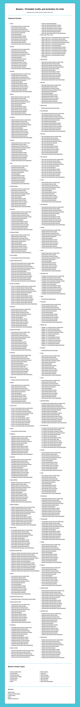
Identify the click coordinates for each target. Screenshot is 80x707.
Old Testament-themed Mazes (49, 215)
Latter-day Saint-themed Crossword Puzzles (21, 653)
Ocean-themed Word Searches (49, 200)
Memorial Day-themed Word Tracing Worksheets (53, 79)
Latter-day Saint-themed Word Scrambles (51, 30)
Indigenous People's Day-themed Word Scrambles (23, 567)
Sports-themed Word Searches (49, 396)
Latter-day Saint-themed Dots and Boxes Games (22, 655)
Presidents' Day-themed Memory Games (51, 285)
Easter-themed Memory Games (18, 198)
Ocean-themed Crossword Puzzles (50, 185)
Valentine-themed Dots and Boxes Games (52, 618)
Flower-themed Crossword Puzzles (19, 388)
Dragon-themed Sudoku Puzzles (19, 343)
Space (42, 353)
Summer (43, 449)
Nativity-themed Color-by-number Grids (20, 234)
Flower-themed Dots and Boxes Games (20, 390)
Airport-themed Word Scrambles (18, 40)
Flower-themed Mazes (16, 393)
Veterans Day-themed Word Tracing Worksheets (53, 657)
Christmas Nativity (14, 232)
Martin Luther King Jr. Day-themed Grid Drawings (53, 43)
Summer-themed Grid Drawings (49, 459)
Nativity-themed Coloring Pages (18, 236)
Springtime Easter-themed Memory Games (52, 413)
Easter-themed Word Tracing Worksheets (21, 206)
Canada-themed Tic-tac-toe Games (19, 155)
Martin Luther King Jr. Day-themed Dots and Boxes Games (55, 42)
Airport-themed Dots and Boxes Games (20, 31)
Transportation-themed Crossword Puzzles (52, 524)
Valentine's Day (44, 611)
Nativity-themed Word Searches (18, 250)
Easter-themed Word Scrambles (18, 203)
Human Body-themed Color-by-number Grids (21, 530)
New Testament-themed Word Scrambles (51, 127)
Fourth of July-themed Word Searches (20, 424)
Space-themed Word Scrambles (49, 371)
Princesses (43, 301)
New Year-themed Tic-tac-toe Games (50, 149)
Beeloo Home (11, 692)
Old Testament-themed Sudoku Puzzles (51, 218)
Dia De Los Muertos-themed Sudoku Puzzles (21, 297)
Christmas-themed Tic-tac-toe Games (20, 224)
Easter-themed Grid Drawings (18, 195)
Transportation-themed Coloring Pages (51, 523)
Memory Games (44, 671)
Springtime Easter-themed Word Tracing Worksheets (54, 422)
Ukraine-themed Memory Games (49, 554)
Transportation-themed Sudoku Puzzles (51, 532)
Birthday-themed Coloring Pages (19, 484)
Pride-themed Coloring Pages (49, 299)
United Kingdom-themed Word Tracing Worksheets (54, 608)
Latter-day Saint (14, 647)
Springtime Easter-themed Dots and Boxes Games (54, 408)
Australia (12, 71)
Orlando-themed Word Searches (49, 246)
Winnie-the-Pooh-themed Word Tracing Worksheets (23, 280)
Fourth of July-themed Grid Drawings (20, 414)
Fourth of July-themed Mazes (18, 416)
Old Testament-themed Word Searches (51, 223)
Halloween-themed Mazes (17, 444)
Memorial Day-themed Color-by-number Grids (52, 62)
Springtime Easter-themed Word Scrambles (52, 419)
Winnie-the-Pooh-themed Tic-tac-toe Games (21, 276)
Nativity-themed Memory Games (18, 244)
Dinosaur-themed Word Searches (19, 325)
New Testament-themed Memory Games (51, 123)
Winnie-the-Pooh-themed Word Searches (21, 279)
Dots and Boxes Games (15, 676)
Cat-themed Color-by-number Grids (19, 165)
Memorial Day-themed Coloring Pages (51, 63)
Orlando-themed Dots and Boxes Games (51, 234)
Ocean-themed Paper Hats (48, 193)
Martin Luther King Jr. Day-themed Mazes (51, 45)
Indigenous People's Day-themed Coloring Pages (22, 554)
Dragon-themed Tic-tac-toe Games (19, 345)
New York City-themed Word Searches (51, 175)
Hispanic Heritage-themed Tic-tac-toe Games (22, 520)
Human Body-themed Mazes (18, 538)
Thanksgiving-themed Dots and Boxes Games (52, 503)
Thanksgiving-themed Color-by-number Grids (52, 498)
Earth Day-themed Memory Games (19, 364)
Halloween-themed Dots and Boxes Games (21, 441)
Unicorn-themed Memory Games (49, 577)
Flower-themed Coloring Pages (18, 386)
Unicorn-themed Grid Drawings (49, 574)
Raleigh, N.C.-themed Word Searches (51, 343)
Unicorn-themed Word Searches (49, 583)
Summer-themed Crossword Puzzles (50, 455)
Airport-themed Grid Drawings (18, 32)
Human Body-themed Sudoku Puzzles (20, 541)
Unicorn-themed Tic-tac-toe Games (50, 580)
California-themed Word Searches (19, 135)
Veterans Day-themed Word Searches (51, 655)
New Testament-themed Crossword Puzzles (52, 116)
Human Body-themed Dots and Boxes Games (22, 535)
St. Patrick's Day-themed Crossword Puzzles (52, 431)
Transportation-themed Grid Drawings (50, 528)
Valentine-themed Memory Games (50, 624)
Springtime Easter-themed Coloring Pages (52, 405)
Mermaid (43, 82)
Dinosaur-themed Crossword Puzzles (20, 312)
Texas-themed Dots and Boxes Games (51, 480)
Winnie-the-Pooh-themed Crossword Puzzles (21, 266)
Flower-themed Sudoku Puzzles (18, 396)
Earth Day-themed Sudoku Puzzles (19, 368)
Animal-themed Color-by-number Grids (20, 49)
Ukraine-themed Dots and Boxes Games (51, 549)
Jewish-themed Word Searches (18, 620)
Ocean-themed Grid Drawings (49, 188)
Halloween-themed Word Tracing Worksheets (22, 454)
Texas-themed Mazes (47, 483)
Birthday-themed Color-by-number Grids (20, 482)
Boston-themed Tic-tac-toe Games (19, 109)
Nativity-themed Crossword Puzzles (19, 238)
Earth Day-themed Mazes (17, 363)
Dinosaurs (12, 306)
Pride (42, 296)
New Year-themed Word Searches (50, 152)
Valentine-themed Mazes (47, 623)
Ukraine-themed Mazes (47, 552)
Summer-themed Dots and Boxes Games (51, 457)
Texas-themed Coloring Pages (49, 477)
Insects (12, 573)
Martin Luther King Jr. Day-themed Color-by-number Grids (55, 37)
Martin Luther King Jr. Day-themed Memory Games (54, 47)
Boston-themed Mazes (16, 104)
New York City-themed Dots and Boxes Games (53, 164)
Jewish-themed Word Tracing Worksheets (21, 622)
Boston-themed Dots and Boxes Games (20, 101)
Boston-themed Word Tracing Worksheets (21, 114)
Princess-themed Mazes (47, 312)
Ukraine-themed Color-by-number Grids (51, 544)
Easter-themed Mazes (16, 196)
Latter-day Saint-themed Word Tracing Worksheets (54, 33)
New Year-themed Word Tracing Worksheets (52, 154)
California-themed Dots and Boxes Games (21, 124)
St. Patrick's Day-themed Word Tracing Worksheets (54, 447)
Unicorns (43, 565)
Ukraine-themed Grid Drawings (49, 551)
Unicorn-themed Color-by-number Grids (51, 567)
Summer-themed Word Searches (49, 468)
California (12, 117)
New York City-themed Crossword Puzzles (52, 162)
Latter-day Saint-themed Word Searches (51, 31)
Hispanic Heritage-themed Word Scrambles (21, 521)
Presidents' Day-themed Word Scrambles (51, 290)
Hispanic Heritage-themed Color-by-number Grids (23, 507)
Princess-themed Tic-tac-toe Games (50, 317)
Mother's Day (44, 105)
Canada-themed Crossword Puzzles (19, 146)
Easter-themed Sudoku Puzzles (18, 200)
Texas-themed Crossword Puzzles (50, 478)
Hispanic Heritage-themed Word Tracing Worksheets (23, 524)
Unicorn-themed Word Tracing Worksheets (52, 585)
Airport (11, 23)
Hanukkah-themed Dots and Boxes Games (21, 464)
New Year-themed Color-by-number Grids (51, 136)
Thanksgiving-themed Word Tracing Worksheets (53, 516)
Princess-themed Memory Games (50, 314)
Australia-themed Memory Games (19, 83)
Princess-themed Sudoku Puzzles (50, 315)
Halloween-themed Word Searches (19, 452)
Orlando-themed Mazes (47, 238)
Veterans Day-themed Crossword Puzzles (51, 643)
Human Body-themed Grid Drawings (19, 536)
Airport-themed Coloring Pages (18, 27)
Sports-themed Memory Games (49, 390)
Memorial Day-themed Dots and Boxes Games (53, 66)
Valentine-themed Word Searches (50, 632)
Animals (12, 46)
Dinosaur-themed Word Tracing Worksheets (21, 326)
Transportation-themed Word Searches (51, 537)
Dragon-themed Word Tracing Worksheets (21, 349)
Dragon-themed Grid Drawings (18, 338)
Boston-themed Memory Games (18, 106)
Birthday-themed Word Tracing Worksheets (21, 501)
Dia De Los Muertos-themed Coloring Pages (21, 287)
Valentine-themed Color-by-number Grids (51, 613)
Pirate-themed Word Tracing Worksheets (51, 270)
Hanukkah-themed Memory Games (19, 469)
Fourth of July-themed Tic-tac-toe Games (21, 421)
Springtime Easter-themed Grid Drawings (51, 409)
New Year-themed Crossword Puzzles (51, 139)
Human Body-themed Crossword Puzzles (21, 533)
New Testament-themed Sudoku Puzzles (51, 124)
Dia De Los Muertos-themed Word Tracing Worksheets (24, 303)
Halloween (12, 433)
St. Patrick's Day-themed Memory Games (51, 437)
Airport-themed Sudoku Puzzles (18, 37)
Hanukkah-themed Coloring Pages (19, 461)
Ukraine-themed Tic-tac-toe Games (50, 557)
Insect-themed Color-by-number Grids (20, 576)
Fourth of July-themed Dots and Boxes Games (22, 413)
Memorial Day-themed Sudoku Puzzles (51, 73)
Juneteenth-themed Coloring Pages (19, 629)
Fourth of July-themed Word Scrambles (20, 422)
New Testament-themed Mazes (49, 121)
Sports (42, 377)
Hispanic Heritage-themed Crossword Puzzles (22, 510)
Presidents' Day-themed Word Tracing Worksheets (54, 293)
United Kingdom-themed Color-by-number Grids (53, 590)
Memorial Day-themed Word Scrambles (51, 76)
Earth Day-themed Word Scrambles (19, 371)
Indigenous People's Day (16, 550)
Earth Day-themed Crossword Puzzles (20, 358)
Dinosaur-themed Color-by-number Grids (21, 309)
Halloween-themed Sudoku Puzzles (19, 447)
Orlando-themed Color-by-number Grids (51, 230)
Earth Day (12, 352)
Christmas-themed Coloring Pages (19, 213)
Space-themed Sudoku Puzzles (49, 368)
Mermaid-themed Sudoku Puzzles (50, 96)
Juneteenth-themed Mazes (17, 635)
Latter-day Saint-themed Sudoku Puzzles (51, 26)
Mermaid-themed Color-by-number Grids (51, 85)
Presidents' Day (44, 273)
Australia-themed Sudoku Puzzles (19, 85)
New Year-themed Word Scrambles (50, 150)
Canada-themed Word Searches (18, 158)
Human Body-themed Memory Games (20, 539)
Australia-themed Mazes (17, 81)
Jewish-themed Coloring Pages (18, 606)
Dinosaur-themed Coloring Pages (19, 310)
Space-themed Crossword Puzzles (50, 359)
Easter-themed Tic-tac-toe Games (19, 201)
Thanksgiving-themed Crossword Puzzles (51, 501)
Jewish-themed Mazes (16, 612)
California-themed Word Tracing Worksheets (21, 137)
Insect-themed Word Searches (18, 592)
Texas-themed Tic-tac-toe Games (49, 488)
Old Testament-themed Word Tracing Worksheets (53, 224)
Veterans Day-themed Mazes (48, 647)
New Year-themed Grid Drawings (49, 142)
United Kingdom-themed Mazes (49, 598)
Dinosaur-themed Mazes (17, 317)
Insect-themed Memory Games (18, 585)
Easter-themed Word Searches (18, 204)
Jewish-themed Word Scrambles (19, 619)
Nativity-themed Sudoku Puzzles (19, 246)
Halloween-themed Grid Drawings (19, 443)
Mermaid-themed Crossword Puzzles (50, 88)
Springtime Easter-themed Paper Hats (51, 414)
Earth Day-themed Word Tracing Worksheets (21, 374)
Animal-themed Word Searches (18, 66)
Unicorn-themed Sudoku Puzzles (49, 578)
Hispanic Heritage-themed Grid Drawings (21, 513)
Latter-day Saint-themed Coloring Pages (20, 652)
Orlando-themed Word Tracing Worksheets (52, 247)
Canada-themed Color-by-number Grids (20, 142)
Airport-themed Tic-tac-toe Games (19, 39)
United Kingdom (44, 588)
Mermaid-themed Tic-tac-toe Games (50, 97)
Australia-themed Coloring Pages (19, 75)
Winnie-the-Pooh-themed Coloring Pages (21, 264)
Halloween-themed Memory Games (19, 446)
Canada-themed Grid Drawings (18, 149)
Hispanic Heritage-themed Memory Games (21, 516)
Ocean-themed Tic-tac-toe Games (50, 196)
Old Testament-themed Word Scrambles (51, 221)
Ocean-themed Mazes (47, 190)
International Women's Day (16, 596)
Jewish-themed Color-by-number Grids (20, 604)
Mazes (11, 681)
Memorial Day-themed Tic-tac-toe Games (51, 74)
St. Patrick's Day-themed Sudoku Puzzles (51, 440)
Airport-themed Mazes (16, 34)
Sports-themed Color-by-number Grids (51, 380)
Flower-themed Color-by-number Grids (20, 385)
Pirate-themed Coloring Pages (49, 254)
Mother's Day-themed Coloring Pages (50, 108)
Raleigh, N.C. (44, 324)
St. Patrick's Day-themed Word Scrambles (52, 444)
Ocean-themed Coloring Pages (49, 184)
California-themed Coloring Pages (19, 121)
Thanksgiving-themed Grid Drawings (50, 505)
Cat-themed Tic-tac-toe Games (18, 178)
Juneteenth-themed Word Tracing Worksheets (22, 645)
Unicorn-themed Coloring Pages (49, 569)
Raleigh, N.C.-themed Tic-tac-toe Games (51, 340)
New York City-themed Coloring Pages (51, 161)
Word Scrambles (44, 678)
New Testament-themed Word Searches (51, 129)
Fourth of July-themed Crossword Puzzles (21, 411)
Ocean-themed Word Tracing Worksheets (51, 201)
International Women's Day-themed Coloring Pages (23, 599)
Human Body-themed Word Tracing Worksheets (22, 547)
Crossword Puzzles (14, 675)
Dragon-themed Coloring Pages (18, 333)
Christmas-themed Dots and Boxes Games (21, 216)
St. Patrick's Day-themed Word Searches (51, 445)
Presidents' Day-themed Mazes (49, 284)
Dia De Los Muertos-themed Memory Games (21, 295)
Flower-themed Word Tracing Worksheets (21, 402)
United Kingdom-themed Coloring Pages (51, 592)
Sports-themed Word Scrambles (49, 394)
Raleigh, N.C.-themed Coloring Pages (51, 329)
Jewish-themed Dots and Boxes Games (20, 609)
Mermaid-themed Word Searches (49, 101)
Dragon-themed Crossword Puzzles (19, 335)
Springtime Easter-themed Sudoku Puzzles (52, 416)
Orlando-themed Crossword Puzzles (50, 233)
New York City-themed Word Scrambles (51, 173)
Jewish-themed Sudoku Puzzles (18, 615)
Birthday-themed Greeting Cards (19, 489)
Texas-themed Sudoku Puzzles (49, 486)
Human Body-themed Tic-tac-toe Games (20, 543)
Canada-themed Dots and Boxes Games (20, 147)
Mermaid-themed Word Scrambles (50, 99)
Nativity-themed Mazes (16, 242)
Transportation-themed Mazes (49, 529)
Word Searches (44, 679)
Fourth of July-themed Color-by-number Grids (22, 408)
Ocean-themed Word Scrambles (49, 198)
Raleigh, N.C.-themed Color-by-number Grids (52, 327)
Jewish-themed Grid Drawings (18, 611)
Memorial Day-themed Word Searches (51, 78)
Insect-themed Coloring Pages (18, 577)
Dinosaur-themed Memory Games (19, 318)
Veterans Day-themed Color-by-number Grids (52, 639)
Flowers (12, 382)
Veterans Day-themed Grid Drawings (50, 646)
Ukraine (42, 542)
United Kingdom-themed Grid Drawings (51, 597)
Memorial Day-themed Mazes (49, 70)
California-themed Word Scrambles (19, 134)
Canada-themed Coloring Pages (18, 144)
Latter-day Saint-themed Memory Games (51, 25)
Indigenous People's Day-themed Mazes (20, 561)
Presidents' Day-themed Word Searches (51, 292)
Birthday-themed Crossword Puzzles (19, 485)
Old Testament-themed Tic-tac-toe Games (51, 219)
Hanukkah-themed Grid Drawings (19, 466)
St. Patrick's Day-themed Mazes (49, 436)
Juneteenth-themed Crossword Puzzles (20, 630)
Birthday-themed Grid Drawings (18, 490)
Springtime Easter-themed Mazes (49, 411)
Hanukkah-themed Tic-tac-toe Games (20, 472)
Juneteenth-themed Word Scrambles (20, 642)
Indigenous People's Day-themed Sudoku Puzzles (23, 564)
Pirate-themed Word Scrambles (49, 267)
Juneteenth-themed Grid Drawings (19, 634)
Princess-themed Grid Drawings (49, 310)
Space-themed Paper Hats (48, 367)
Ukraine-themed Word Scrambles (49, 559)
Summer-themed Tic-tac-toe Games (50, 465)
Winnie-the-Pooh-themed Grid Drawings (20, 269)
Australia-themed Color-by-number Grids (20, 73)
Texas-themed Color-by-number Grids (51, 475)
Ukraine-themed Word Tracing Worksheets (52, 562)
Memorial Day (44, 59)
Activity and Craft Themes (14, 693)
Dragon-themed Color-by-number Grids (20, 332)
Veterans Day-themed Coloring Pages (51, 641)
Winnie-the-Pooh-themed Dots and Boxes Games (23, 268)
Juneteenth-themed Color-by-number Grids (21, 627)
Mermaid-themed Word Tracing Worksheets (52, 102)
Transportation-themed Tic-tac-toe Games (51, 534)
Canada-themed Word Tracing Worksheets (21, 160)
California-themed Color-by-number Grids (21, 119)
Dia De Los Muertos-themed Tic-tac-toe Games (22, 299)
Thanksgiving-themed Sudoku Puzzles (51, 509)
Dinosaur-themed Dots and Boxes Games (21, 314)
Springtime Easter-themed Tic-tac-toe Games (52, 417)
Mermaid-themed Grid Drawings (49, 91)
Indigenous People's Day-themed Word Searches (23, 569)
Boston (11, 94)
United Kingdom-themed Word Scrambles (51, 605)
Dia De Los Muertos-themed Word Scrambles (22, 300)
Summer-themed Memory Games (49, 462)
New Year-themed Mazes (48, 144)
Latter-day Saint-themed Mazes (49, 23)
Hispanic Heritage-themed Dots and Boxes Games (23, 512)
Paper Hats (43, 673)
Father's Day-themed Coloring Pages (20, 379)
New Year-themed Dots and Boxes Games (52, 141)
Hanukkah (12, 456)
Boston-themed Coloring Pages (18, 98)
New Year (43, 133)
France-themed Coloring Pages (18, 431)
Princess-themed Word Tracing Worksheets (52, 322)
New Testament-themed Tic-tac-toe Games (52, 126)
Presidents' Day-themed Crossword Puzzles (52, 279)
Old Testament (44, 204)
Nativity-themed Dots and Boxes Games (20, 239)
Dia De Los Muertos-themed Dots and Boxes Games (23, 291)
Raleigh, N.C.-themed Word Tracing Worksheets (53, 345)
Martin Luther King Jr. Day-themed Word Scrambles (54, 51)
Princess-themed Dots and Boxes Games (51, 309)
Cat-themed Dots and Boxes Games (19, 170)
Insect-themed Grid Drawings (18, 582)
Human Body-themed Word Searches (20, 546)
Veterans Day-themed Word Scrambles (51, 654)
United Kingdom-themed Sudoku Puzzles (51, 601)
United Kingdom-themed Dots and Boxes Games (53, 595)
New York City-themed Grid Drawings (50, 165)
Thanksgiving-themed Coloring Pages (50, 500)
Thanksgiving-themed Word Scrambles (51, 513)
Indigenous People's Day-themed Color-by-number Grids (24, 553)
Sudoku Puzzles (44, 675)
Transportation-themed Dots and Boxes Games (53, 526)
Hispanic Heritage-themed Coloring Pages (21, 508)
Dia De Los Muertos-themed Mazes (19, 294)
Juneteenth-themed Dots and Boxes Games (21, 632)
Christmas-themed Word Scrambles (19, 226)
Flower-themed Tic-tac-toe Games (19, 398)
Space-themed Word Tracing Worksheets (51, 375)
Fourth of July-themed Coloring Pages (20, 409)
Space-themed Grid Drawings (49, 362)
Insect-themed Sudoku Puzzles (18, 587)
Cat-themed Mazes (15, 173)
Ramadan (43, 347)
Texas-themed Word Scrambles (49, 490)
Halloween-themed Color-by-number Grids (21, 436)
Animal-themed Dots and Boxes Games (20, 54)
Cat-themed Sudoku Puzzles (18, 177)
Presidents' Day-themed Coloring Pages (51, 277)
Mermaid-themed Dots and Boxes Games (51, 89)
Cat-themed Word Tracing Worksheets (20, 183)
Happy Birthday (13, 479)
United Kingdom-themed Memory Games (51, 600)
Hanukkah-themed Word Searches (19, 475)
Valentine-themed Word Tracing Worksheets (52, 634)
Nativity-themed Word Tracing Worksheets (21, 252)
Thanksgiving (44, 495)
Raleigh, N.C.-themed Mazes (48, 335)
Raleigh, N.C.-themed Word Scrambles (51, 341)
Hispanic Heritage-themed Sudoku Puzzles (21, 518)
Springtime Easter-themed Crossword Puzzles (52, 406)
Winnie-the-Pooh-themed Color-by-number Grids (22, 263)
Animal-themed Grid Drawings (18, 55)
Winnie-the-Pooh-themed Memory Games (21, 272)
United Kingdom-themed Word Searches (51, 606)
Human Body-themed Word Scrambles (20, 544)
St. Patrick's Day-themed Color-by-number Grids (53, 428)
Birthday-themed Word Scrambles (19, 498)
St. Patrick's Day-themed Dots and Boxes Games (53, 432)
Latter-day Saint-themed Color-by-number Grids (22, 650)
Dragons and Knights (15, 329)
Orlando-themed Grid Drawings (49, 236)
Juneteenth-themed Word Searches (19, 643)
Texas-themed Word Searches (49, 491)
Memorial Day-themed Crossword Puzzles (52, 65)
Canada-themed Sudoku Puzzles (19, 154)
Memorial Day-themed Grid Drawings (50, 68)
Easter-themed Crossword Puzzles (19, 192)
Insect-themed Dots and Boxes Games (20, 581)
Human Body (13, 527)
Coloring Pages (13, 673)
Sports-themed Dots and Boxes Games (51, 385)
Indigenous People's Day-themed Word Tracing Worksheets (25, 570)
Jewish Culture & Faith (15, 601)
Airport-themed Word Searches (18, 42)
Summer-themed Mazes (47, 460)
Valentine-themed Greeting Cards (49, 620)
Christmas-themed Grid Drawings (19, 218)
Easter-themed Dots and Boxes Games (20, 193)
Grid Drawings (13, 679)
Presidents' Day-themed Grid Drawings (51, 282)
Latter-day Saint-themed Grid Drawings (20, 657)
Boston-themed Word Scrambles (19, 111)
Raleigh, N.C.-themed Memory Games (51, 337)
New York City (44, 156)
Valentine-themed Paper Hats (49, 626)
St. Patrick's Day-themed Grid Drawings (51, 434)
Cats (11, 163)
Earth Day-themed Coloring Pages (19, 356)
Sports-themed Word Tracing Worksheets (51, 398)
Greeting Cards (13, 678)
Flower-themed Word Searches (18, 401)
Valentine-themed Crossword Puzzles (50, 616)
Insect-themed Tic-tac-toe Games (19, 589)
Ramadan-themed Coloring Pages (50, 350)
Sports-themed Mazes (47, 388)
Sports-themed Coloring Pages (49, 382)
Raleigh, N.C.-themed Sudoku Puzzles (51, 338)
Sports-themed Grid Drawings (49, 386)
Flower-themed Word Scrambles (18, 399)
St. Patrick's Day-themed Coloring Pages (51, 429)
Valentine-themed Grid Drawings (49, 621)
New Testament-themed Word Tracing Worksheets (53, 131)
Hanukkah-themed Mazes (17, 467)
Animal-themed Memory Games (18, 58)
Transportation (44, 519)
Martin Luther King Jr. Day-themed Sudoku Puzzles (54, 48)
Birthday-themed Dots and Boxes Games (21, 487)
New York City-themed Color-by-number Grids (52, 159)
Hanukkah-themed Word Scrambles (19, 474)
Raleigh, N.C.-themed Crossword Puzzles (51, 330)
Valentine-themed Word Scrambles (50, 631)
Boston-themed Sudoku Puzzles (18, 108)
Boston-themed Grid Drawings (18, 103)
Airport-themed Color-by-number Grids (20, 26)
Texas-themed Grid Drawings (48, 482)
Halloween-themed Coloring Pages (19, 438)
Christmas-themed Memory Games (19, 221)
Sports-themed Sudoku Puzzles (49, 391)
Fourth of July (13, 405)
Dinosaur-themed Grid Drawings (18, 315)
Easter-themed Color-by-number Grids (20, 188)
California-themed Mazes (17, 127)
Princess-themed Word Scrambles (50, 318)
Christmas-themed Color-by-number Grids (21, 211)
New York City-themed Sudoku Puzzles (51, 170)
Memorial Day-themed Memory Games (51, 71)
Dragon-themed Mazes (16, 340)
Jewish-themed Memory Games (18, 614)
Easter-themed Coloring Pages (18, 190)
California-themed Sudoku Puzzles (19, 131)
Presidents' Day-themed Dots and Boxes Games (53, 280)
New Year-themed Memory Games (50, 146)
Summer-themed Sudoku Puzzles (50, 463)
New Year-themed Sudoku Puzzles (50, 147)
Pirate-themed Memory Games (49, 262)
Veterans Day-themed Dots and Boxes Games (53, 644)
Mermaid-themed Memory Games (50, 94)
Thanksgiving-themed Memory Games (51, 508)
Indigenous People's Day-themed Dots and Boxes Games (24, 558)
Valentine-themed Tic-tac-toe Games (50, 629)
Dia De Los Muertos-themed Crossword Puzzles (22, 289)
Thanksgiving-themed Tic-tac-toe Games (51, 511)
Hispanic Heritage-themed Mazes (19, 515)
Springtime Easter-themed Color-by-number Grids (53, 403)
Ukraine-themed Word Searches (49, 560)
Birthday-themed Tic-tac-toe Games (19, 497)
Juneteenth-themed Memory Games (19, 637)
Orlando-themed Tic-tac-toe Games (50, 242)
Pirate (42, 250)
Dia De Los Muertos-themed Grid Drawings (21, 292)
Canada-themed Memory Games (19, 152)
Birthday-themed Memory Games (19, 493)
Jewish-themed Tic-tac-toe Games (19, 617)
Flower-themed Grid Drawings (18, 391)
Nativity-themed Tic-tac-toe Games (19, 247)
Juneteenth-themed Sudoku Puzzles (19, 638)
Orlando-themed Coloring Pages (49, 231)
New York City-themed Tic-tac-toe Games (51, 172)
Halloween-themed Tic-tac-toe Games (20, 449)
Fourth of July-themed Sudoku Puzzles (20, 419)
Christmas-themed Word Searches (19, 227)
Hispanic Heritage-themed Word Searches (21, 523)
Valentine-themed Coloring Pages (50, 615)
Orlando (42, 227)
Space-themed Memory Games (49, 365)
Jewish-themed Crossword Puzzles (19, 607)
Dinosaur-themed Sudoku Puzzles (19, 320)
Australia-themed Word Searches (19, 89)
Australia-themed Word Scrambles (19, 88)
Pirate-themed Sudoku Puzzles (49, 264)
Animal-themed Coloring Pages (18, 50)
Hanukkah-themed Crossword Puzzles (20, 462)
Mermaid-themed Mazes (47, 93)
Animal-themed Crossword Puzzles (19, 52)
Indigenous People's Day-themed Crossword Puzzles (23, 556)
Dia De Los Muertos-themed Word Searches (21, 302)
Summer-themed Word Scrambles (50, 467)
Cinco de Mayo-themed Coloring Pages (20, 257)
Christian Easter (14, 186)
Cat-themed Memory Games (18, 175)
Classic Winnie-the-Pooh (16, 260)
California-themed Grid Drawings (19, 126)
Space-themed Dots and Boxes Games (51, 360)
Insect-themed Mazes (16, 584)
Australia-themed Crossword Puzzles (20, 77)
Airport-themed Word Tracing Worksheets (21, 43)
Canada (12, 140)
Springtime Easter (45, 400)
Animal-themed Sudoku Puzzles (18, 62)
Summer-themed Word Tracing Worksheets (52, 470)
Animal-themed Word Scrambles (19, 65)
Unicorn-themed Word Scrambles (49, 582)
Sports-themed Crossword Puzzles (50, 383)
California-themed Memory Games (19, 129)
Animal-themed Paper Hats (17, 60)
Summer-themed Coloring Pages (49, 454)
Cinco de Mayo (13, 255)
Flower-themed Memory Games (18, 394)
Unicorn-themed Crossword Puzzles (50, 570)
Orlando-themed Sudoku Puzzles (49, 241)
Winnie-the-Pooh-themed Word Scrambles (21, 277)
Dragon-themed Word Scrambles (19, 346)
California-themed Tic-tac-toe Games (20, 132)
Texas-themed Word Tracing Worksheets (51, 493)
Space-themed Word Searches (49, 373)
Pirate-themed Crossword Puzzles (50, 256)
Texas (42, 472)
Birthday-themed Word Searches (19, 500)
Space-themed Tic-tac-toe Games (50, 370)
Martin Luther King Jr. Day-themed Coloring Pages (54, 39)
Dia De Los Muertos (15, 283)
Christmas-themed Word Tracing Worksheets (21, 229)
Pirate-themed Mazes (47, 261)
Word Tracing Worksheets (47, 681)
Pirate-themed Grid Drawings (48, 259)
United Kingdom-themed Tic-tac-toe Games (52, 603)
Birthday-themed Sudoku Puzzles (19, 495)
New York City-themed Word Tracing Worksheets (53, 177)
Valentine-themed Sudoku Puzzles (50, 628)
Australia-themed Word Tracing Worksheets (21, 91)
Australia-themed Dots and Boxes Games (21, 78)
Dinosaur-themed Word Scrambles (19, 323)
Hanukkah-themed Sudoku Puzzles (19, 470)
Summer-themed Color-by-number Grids (51, 452)
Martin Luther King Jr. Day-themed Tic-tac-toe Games (54, 50)
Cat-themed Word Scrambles (18, 180)
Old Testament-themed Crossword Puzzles (52, 210)
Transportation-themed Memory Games (51, 531)
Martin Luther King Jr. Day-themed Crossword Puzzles (54, 40)
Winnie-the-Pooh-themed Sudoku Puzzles (21, 274)
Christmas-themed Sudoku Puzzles (19, 223)
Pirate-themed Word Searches (49, 269)
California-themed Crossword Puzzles (20, 123)
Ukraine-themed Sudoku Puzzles (49, 555)
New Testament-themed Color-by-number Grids (53, 113)
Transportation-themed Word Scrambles (51, 536)
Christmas (12, 209)
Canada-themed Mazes (16, 150)
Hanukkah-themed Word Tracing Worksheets (21, 477)
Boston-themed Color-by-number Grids (20, 96)
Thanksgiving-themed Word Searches (50, 514)
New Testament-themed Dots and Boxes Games (53, 118)
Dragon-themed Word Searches (18, 348)
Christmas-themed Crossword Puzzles (20, 215)
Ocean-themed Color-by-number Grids (51, 182)
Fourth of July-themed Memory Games (20, 417)
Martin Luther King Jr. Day (47, 34)
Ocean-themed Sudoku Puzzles (49, 195)
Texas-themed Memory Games (49, 485)
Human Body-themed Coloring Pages (20, 531)
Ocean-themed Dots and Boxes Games (51, 187)
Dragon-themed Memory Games (18, 341)
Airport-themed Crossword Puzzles (19, 29)
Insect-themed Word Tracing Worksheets (20, 593)
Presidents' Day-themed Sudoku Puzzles (51, 287)
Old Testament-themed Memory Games (51, 216)
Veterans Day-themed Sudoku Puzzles (51, 651)
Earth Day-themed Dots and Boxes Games (21, 360)
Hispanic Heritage (14, 504)
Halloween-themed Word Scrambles (19, 451)
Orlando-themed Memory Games (49, 239)
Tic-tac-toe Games (45, 676)
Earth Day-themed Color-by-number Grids (21, 355)
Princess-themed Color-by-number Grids (51, 304)
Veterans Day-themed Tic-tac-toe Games (51, 652)
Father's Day (13, 377)
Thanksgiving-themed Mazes (48, 506)
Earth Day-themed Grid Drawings (19, 361)
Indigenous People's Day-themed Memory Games (23, 562)
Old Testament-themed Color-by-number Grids (53, 207)
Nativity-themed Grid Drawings (18, 241)
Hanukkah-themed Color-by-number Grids (21, 459)
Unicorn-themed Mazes (47, 575)
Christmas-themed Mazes (17, 219)
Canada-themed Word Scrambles (19, 157)
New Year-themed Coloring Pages (50, 138)
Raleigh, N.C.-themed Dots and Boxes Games (52, 332)
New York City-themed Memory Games (51, 169)
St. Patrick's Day (44, 425)
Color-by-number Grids (15, 671)
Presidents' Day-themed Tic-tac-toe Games (52, 288)
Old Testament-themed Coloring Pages (51, 208)
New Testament (44, 110)
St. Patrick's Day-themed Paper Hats (50, 439)
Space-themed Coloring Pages (49, 357)
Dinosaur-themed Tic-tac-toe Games (19, 322)
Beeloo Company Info (13, 698)
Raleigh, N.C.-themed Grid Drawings (50, 333)
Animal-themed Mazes (16, 57)
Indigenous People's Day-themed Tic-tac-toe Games (23, 566)
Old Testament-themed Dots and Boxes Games (53, 211)
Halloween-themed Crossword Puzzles (20, 439)
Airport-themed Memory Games (18, 35)
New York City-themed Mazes (49, 167)
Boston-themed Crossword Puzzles (19, 100)
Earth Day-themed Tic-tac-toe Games (20, 369)
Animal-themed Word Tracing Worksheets (21, 68)
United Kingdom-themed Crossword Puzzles (52, 593)
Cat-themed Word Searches (17, 181)
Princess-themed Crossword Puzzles (50, 307)
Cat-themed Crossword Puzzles (18, 169)
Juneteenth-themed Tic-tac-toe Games (20, 640)
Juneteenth (12, 624)
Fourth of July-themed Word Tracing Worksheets (22, 425)
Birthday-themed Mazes (16, 492)
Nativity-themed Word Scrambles (19, 249)
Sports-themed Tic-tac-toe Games (50, 393)
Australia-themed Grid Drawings (18, 80)
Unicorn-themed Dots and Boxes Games (51, 572)
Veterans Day (44, 637)
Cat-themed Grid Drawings (17, 172)
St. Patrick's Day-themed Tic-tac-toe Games (52, 442)
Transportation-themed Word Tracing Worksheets (53, 539)
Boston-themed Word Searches (18, 112)
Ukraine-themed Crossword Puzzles (50, 547)
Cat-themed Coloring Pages (17, 167)
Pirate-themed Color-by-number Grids (51, 253)
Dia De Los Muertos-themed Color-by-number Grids (23, 286)
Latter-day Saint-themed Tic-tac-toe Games (52, 28)
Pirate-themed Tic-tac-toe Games (49, 265)
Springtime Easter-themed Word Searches (52, 421)
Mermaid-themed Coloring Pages (49, 86)
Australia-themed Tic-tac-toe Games (19, 86)
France (11, 428)
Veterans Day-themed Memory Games (51, 649)
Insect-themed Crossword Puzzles (19, 579)
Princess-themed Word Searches (49, 320)
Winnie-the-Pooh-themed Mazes (18, 271)
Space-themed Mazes (47, 363)
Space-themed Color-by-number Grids (51, 355)
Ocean (42, 179)
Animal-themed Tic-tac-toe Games (19, 63)
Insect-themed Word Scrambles (18, 590)
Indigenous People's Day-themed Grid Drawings (22, 559)
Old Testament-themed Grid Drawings (50, 213)
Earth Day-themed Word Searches (19, 372)
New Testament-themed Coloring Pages (51, 115)
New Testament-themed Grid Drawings (51, 119)
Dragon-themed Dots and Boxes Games (20, 337)
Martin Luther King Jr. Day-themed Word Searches (54, 53)
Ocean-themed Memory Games (49, 192)
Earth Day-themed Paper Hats (18, 366)
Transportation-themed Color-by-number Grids (53, 521)
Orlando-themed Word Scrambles (50, 244)
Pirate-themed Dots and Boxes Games (51, 257)
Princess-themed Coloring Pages (49, 306)
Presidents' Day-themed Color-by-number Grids (53, 276)
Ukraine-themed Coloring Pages (49, 546)
